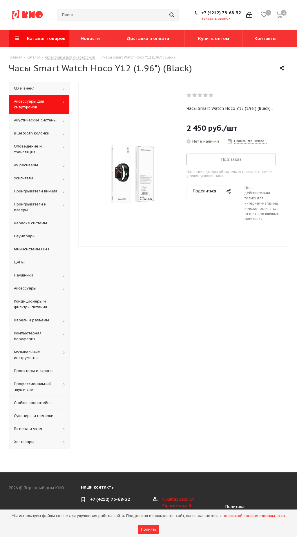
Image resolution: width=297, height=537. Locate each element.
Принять (148, 529)
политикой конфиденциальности (254, 515)
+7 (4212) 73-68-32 (221, 12)
